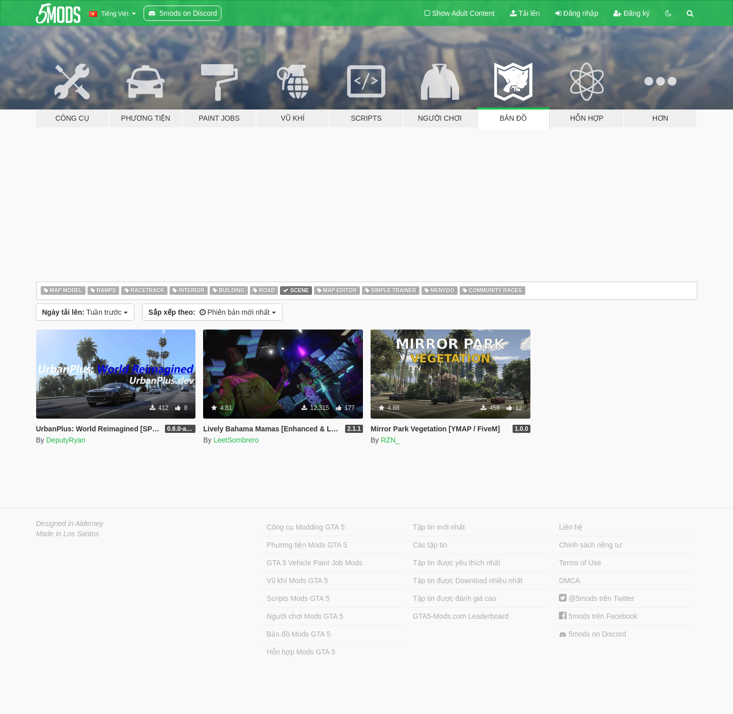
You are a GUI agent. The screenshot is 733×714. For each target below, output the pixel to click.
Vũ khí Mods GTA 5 (297, 580)
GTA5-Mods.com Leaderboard (461, 616)
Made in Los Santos (67, 534)
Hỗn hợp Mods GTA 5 (301, 652)
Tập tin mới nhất (439, 527)
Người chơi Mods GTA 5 (305, 616)
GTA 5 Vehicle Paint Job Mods (314, 563)
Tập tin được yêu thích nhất (456, 563)
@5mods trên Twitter (596, 598)
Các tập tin (430, 545)
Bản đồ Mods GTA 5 (298, 634)
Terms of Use (580, 563)
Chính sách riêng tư (590, 545)
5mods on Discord (592, 634)
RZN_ (390, 440)
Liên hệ (570, 527)
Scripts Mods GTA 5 (298, 598)
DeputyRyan (66, 440)
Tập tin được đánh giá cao (454, 598)
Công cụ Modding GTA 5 (306, 527)
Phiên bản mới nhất (212, 312)
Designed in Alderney (70, 523)
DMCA (569, 580)
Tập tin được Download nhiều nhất (468, 580)
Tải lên (525, 13)
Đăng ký (631, 13)
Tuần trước (85, 312)
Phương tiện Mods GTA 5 (307, 545)
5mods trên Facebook (598, 616)
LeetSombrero (236, 440)
